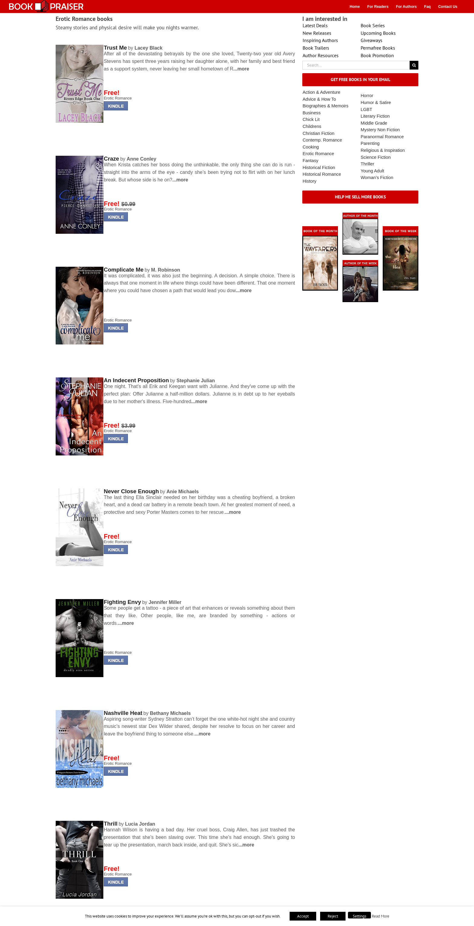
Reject (333, 916)
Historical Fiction (319, 167)
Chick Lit (311, 119)
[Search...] (356, 65)
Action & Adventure (321, 92)
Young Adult (372, 170)
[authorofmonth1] (360, 214)
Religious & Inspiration (383, 150)
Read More (380, 916)
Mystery (368, 129)
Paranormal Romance (382, 136)
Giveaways (371, 40)
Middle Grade (374, 123)
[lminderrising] (79, 46)
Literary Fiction (375, 116)
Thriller (367, 163)
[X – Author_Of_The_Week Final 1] (360, 262)
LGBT (366, 109)
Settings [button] (359, 916)
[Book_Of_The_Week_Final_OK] (400, 228)
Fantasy (310, 160)
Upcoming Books (378, 33)
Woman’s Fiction (377, 177)
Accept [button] (303, 916)
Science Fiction (376, 157)
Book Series (373, 25)
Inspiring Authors (320, 40)
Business (311, 112)
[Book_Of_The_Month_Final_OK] (320, 228)
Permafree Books (378, 48)
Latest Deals (315, 25)
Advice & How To (319, 99)
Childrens (312, 126)
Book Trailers (316, 48)
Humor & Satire (376, 102)
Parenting (370, 143)
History (310, 181)
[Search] (414, 65)
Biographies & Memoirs (326, 105)
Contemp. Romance (322, 140)
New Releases (317, 33)
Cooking (311, 147)
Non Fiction (388, 129)
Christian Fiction (318, 133)
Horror (367, 95)
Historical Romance (322, 174)
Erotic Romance (117, 98)
